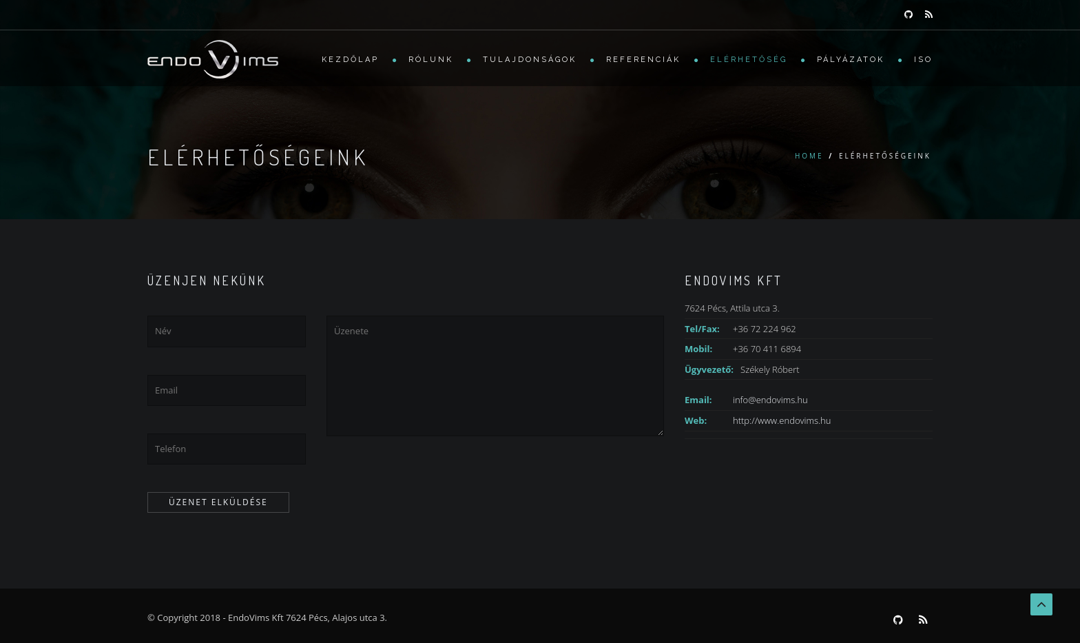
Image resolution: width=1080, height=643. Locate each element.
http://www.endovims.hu (782, 420)
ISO (923, 59)
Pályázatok (850, 59)
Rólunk (430, 59)
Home (809, 156)
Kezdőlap (350, 59)
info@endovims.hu (770, 400)
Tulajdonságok (530, 59)
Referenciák (643, 59)
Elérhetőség (748, 59)
